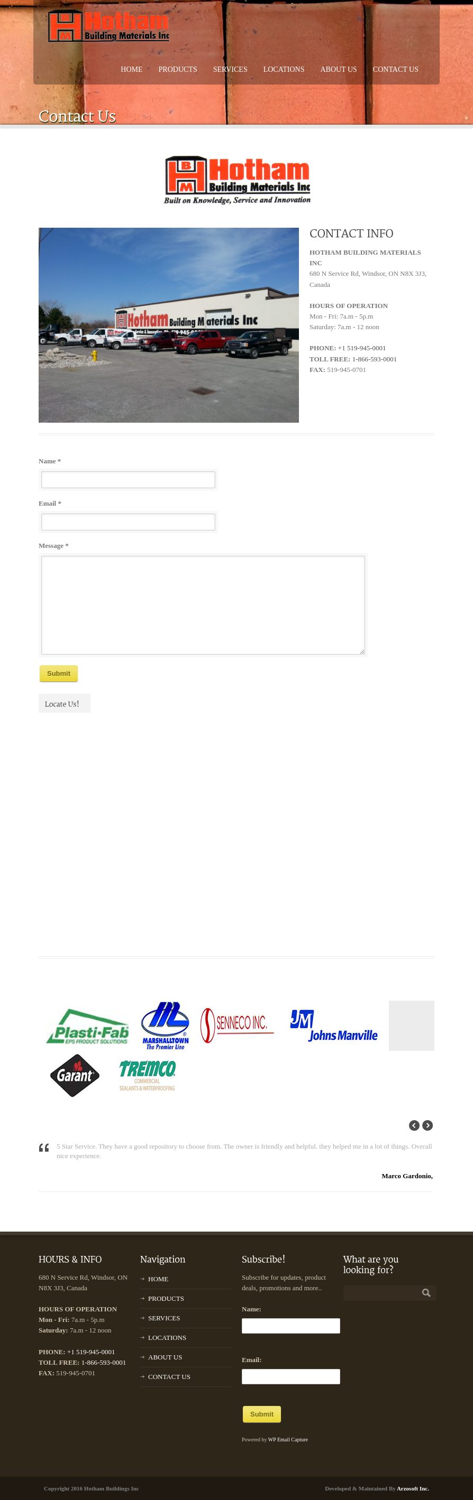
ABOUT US (338, 69)
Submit (58, 673)
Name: (251, 1309)
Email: (252, 1360)
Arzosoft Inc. (413, 1488)
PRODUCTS (178, 69)
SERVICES (230, 69)
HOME (131, 69)
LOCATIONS (284, 69)
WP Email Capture (288, 1439)
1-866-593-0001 (374, 359)
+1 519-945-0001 (362, 348)
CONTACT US (396, 69)
